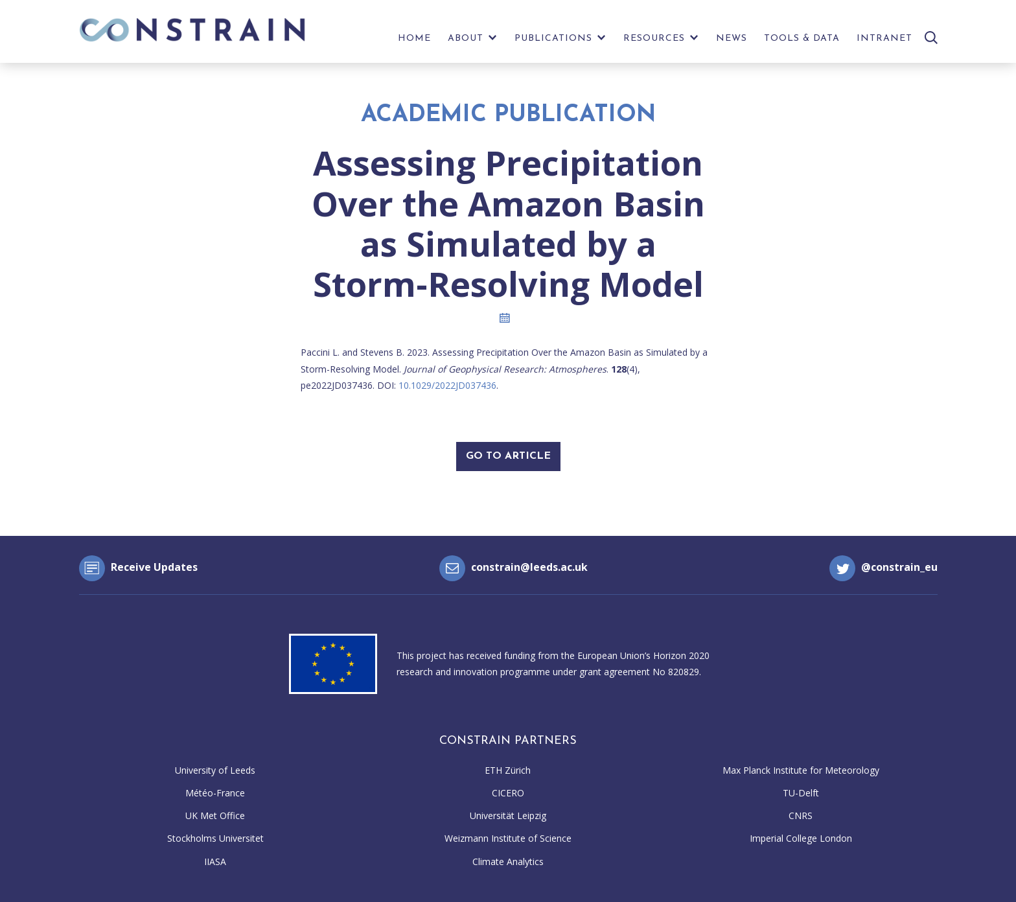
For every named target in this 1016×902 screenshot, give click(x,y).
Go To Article (508, 456)
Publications (553, 38)
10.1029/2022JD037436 (447, 385)
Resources (654, 38)
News (731, 38)
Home (414, 38)
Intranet (884, 38)
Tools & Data (802, 38)
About (465, 38)
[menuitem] (414, 42)
